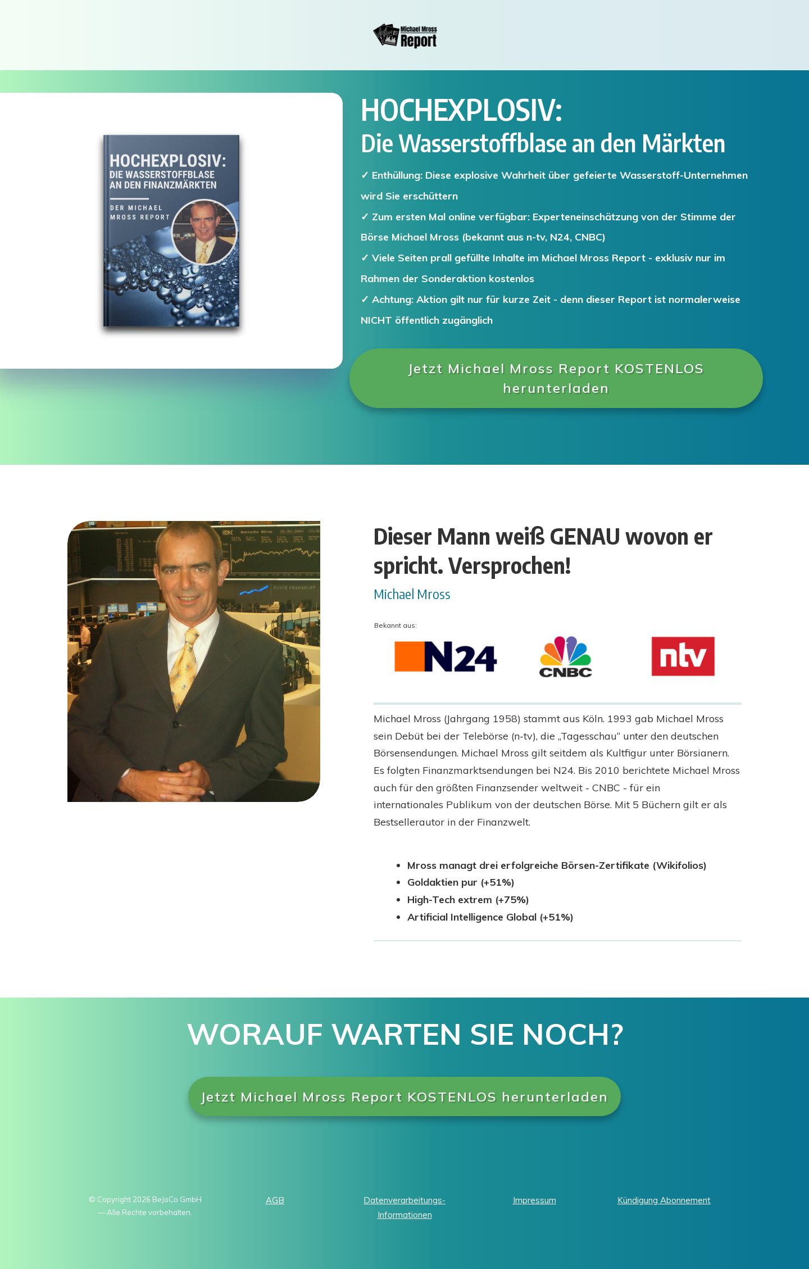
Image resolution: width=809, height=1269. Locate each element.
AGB (275, 1200)
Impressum (534, 1200)
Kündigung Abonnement (664, 1200)
